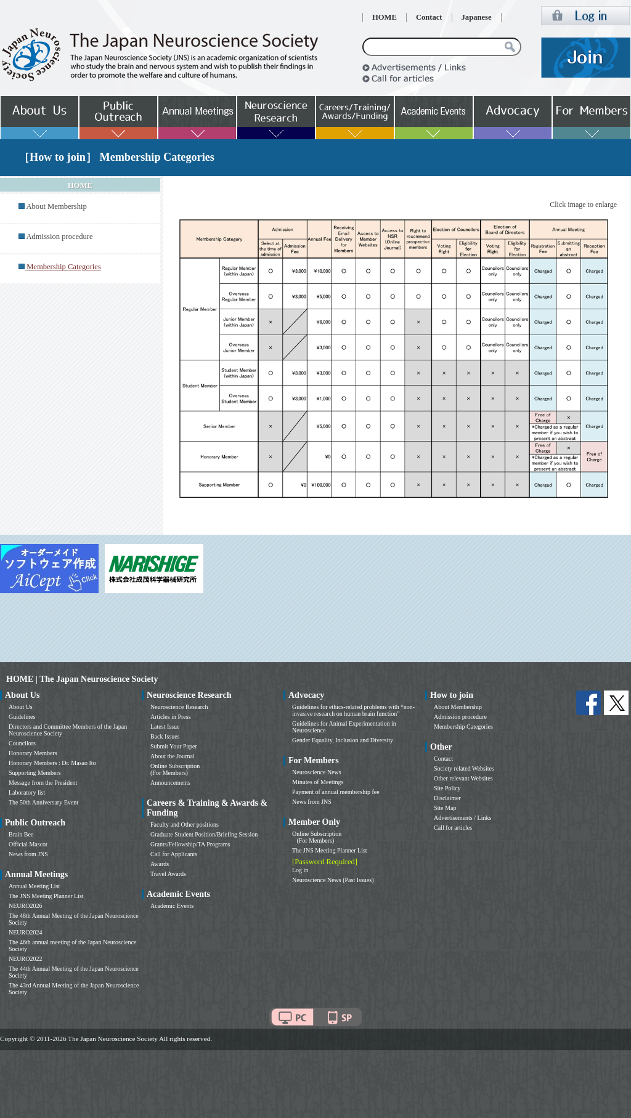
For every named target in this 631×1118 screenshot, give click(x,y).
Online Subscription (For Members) (175, 769)
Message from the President (43, 782)
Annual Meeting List (34, 886)
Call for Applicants (173, 854)
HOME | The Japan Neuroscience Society (82, 679)
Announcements (170, 782)
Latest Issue (165, 726)
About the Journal (172, 756)
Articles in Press (170, 716)
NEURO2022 (25, 958)
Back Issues (165, 736)
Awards (159, 864)
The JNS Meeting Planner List (46, 896)
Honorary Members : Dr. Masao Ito (52, 763)
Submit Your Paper (173, 746)
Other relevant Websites (463, 778)
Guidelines (22, 716)
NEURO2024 (25, 932)
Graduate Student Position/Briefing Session (204, 834)
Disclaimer (447, 798)
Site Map (445, 807)
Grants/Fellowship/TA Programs (190, 844)
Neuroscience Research (179, 706)
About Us (21, 706)
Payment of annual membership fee (336, 791)
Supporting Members (35, 772)
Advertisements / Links (462, 817)
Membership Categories (463, 726)
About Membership (56, 206)
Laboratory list (27, 792)
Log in (300, 870)
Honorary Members (33, 753)
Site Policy (447, 788)
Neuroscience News (316, 772)
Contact (429, 17)
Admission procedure (59, 236)
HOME (384, 17)
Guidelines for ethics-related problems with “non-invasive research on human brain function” (353, 710)
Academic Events (171, 905)
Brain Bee (21, 834)
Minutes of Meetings (317, 782)
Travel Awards (168, 873)
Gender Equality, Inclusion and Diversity (342, 740)
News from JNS (28, 854)
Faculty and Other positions (184, 824)
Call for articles (453, 827)
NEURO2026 (25, 905)
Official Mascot (28, 844)
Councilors (22, 743)
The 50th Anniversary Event (43, 802)
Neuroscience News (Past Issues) (332, 880)
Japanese (477, 17)
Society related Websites (464, 768)
